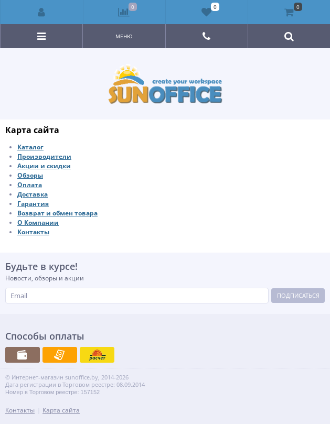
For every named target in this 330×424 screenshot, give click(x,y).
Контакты (33, 231)
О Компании (38, 222)
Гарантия (33, 203)
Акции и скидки (44, 165)
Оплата (29, 184)
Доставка (32, 194)
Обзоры (30, 175)
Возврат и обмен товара (57, 213)
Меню (124, 36)
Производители (44, 156)
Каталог (30, 147)
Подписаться (298, 295)
